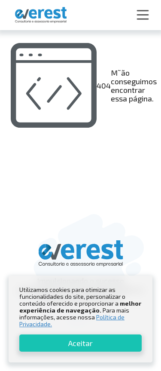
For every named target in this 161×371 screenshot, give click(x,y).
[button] (142, 15)
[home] (39, 15)
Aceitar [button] (80, 343)
